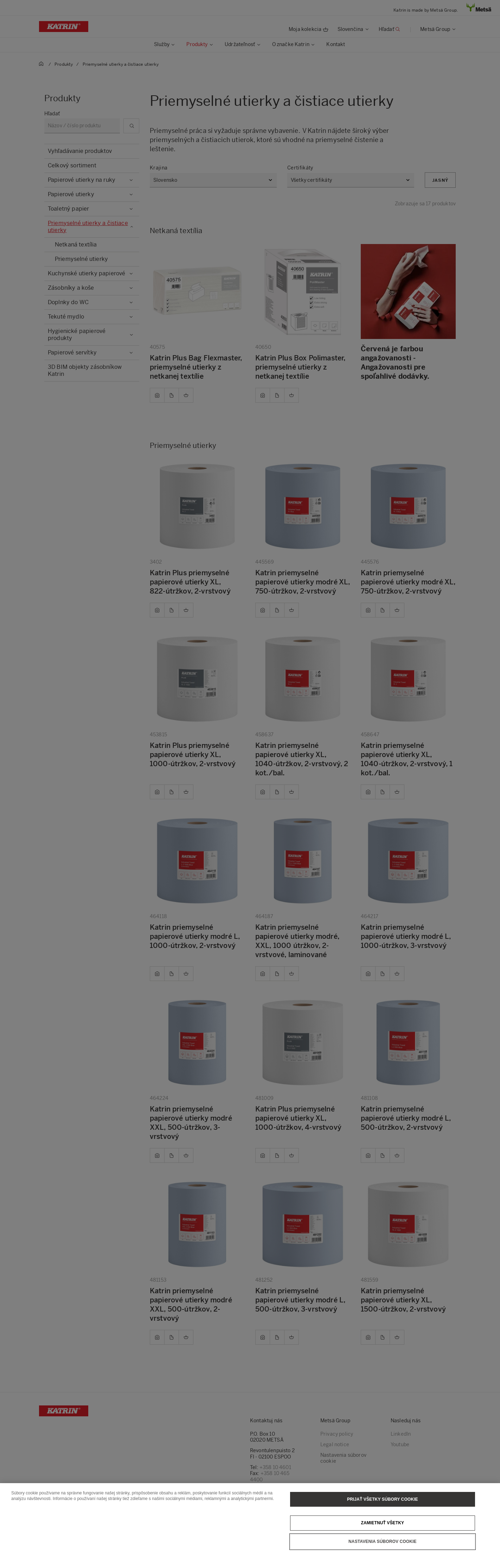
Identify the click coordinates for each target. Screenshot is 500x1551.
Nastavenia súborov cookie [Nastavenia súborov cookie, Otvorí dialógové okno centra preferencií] (382, 1541)
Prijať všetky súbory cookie (382, 1499)
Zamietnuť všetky (382, 1522)
